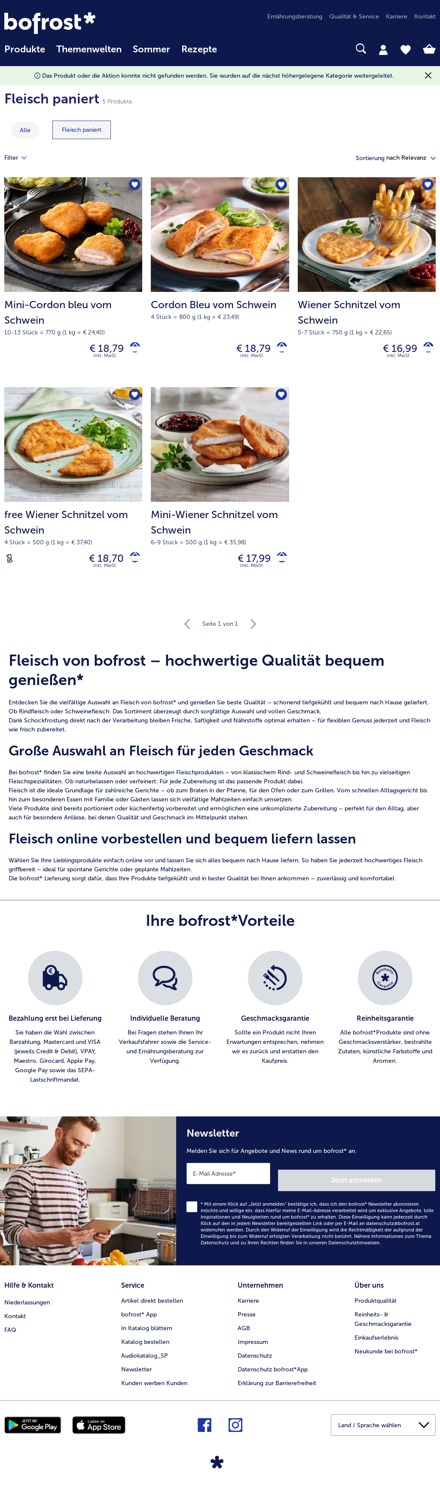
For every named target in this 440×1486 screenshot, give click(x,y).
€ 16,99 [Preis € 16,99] (393, 350)
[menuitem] (24, 53)
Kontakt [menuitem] (425, 16)
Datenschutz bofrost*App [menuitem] (273, 1367)
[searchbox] (234, 48)
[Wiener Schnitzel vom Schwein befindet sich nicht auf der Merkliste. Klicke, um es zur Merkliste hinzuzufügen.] (426, 186)
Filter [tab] (20, 158)
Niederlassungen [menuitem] (27, 1298)
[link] (69, 23)
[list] (220, 1025)
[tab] (383, 49)
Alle (25, 130)
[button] (411, 158)
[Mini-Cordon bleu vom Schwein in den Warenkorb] (131, 350)
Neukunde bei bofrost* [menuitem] (386, 1349)
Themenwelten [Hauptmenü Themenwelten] (89, 49)
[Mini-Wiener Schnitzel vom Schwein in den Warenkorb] (278, 564)
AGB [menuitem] (244, 1325)
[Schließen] (428, 76)
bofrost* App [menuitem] (139, 1312)
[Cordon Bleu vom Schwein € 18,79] (220, 284)
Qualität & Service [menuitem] (354, 16)
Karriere (248, 1298)
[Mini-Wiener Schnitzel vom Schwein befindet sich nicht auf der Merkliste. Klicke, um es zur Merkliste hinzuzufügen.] (279, 400)
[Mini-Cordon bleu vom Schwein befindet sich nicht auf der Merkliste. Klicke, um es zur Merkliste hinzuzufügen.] (133, 186)
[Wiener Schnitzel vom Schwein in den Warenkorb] (425, 350)
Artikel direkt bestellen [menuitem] (152, 1298)
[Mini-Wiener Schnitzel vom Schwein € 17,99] (220, 498)
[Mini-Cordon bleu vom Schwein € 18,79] (73, 284)
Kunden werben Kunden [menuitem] (154, 1380)
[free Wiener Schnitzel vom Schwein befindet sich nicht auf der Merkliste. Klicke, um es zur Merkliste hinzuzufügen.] (133, 400)
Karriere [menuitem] (396, 16)
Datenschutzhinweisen (353, 1243)
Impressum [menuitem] (253, 1339)
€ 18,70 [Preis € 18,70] (99, 564)
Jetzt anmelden (398, 1181)
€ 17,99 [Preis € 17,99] (247, 564)
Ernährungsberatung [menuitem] (294, 16)
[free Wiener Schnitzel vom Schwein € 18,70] (73, 498)
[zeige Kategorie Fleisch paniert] (81, 130)
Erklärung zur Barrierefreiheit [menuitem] (277, 1380)
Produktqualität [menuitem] (375, 1298)
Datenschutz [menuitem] (255, 1353)
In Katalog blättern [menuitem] (146, 1325)
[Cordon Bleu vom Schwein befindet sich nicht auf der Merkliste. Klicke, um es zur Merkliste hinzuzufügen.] (279, 186)
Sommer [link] (151, 49)
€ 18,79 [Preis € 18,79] (100, 350)
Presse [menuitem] (247, 1312)
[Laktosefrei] (9, 564)
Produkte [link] (24, 49)
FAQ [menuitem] (10, 1325)
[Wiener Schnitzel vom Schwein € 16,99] (367, 284)
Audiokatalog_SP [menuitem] (144, 1353)
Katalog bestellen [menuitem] (145, 1339)
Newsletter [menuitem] (136, 1367)
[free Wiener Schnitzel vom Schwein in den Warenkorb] (131, 564)
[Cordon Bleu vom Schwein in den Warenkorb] (278, 350)
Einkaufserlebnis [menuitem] (376, 1335)
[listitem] (55, 1025)
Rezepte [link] (199, 49)
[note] (220, 774)
